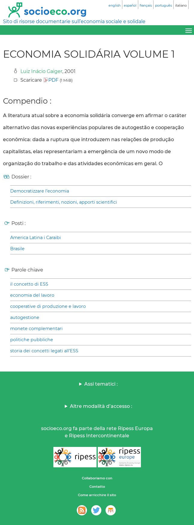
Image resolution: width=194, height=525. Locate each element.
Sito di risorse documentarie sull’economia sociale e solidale (74, 21)
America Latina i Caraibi (35, 237)
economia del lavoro (32, 295)
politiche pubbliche (31, 339)
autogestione (24, 317)
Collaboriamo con (97, 478)
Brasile (17, 248)
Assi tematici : (101, 384)
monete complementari (36, 328)
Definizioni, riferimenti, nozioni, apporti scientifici (63, 202)
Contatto (97, 486)
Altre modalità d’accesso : (101, 406)
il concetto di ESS (29, 284)
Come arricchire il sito (97, 495)
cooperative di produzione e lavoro (48, 306)
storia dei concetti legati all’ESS (44, 351)
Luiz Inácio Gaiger (41, 71)
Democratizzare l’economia (39, 191)
